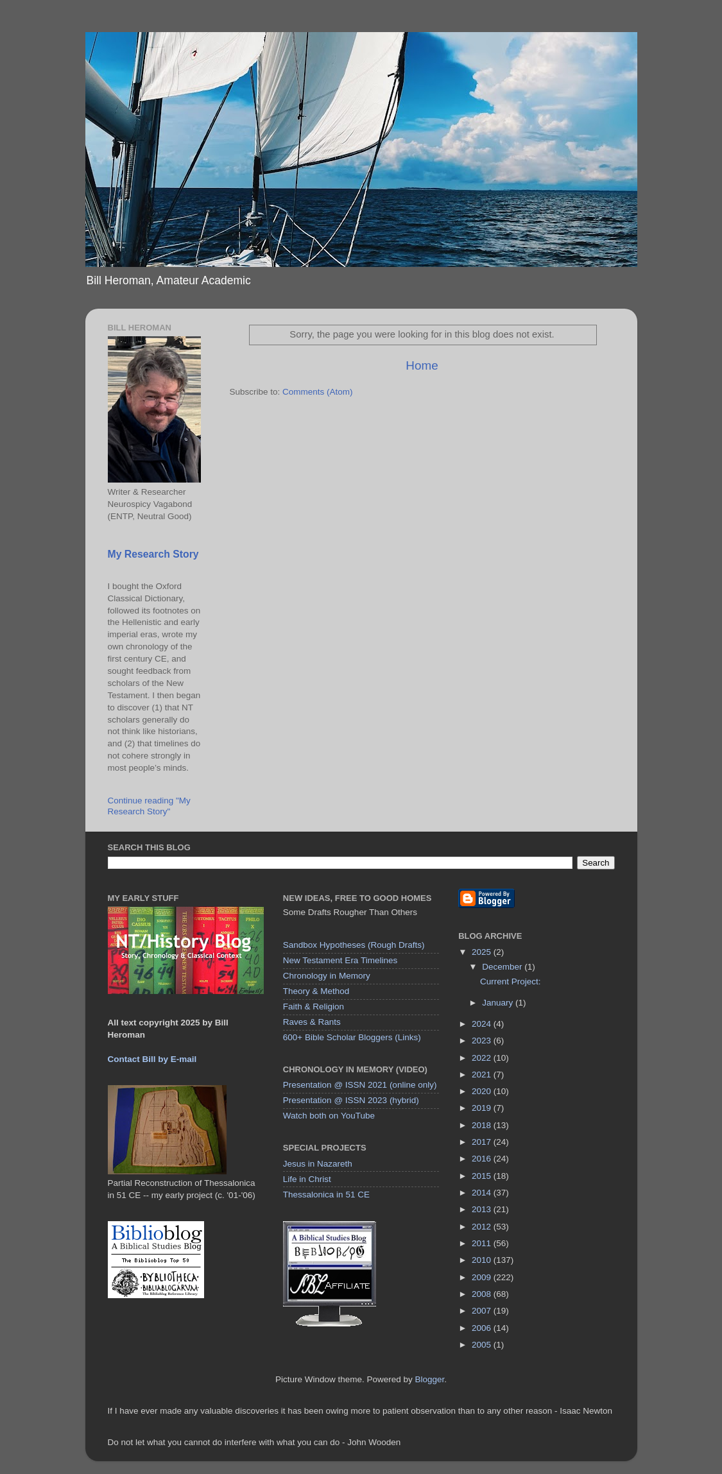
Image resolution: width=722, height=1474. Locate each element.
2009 (483, 1277)
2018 (483, 1125)
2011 (483, 1243)
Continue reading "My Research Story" (149, 806)
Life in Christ (307, 1179)
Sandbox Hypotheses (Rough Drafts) (354, 945)
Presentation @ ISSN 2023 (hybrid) (351, 1100)
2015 (483, 1176)
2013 (483, 1209)
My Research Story (153, 554)
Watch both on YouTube (329, 1115)
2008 (483, 1294)
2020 (483, 1091)
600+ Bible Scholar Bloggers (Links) (352, 1037)
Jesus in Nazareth (317, 1164)
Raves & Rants (312, 1022)
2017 (483, 1142)
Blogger (430, 1379)
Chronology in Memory (326, 976)
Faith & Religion (313, 1006)
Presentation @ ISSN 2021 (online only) (360, 1085)
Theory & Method (316, 991)
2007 (483, 1310)
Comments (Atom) (317, 392)
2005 (483, 1345)
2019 (483, 1108)
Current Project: (510, 981)
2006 (483, 1328)
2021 (483, 1074)
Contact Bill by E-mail (152, 1059)
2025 (483, 952)
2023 (483, 1040)
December (503, 967)
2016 (483, 1158)
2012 (483, 1226)
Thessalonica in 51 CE (326, 1194)
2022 (483, 1058)
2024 (483, 1024)
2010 (483, 1260)
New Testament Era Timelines (340, 960)
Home (422, 365)
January (498, 1002)
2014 (483, 1192)
